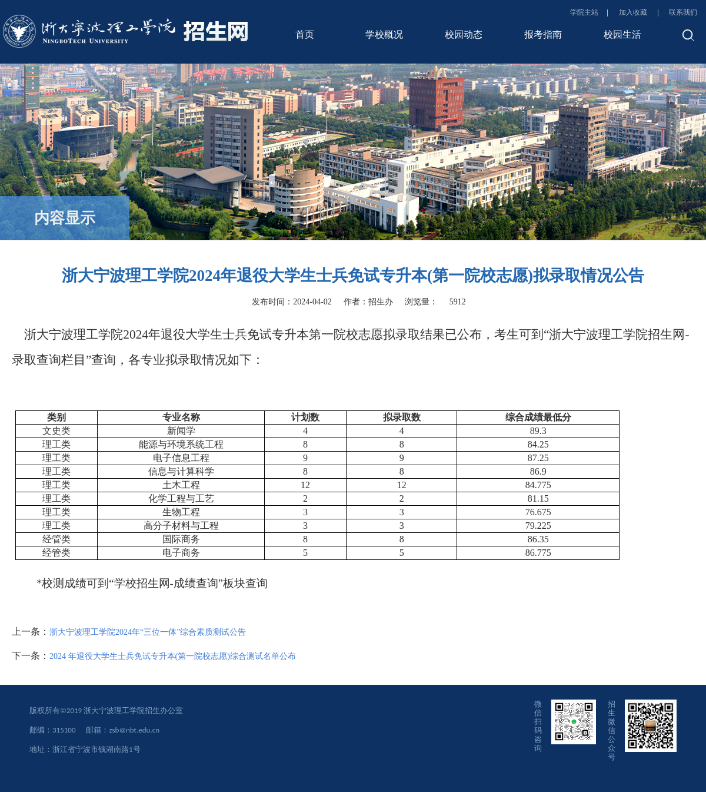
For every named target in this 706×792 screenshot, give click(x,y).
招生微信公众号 (611, 730)
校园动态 (463, 34)
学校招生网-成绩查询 (166, 583)
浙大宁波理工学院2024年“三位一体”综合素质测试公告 (147, 632)
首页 (304, 34)
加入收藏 (634, 12)
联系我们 (683, 12)
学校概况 (384, 34)
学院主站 (584, 12)
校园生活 (622, 34)
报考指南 (543, 34)
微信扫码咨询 (538, 726)
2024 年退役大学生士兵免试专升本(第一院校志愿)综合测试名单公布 (172, 656)
